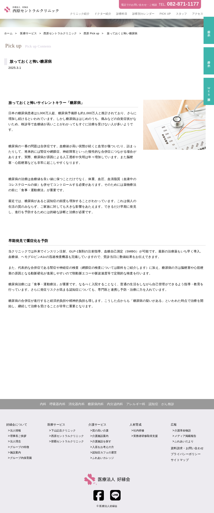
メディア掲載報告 (185, 436)
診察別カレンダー (143, 13)
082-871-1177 (183, 4)
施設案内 (15, 452)
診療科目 (121, 13)
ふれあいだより (184, 441)
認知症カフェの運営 (104, 452)
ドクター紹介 (102, 13)
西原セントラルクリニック (67, 436)
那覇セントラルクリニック (67, 441)
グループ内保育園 (21, 457)
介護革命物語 (183, 430)
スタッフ (181, 13)
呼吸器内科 (58, 404)
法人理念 (15, 441)
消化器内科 (77, 404)
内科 (43, 404)
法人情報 (15, 430)
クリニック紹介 (79, 13)
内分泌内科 (115, 404)
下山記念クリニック (63, 430)
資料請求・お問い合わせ (187, 448)
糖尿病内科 (96, 404)
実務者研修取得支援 (145, 436)
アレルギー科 (135, 404)
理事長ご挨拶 (18, 436)
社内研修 (138, 430)
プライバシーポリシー (186, 454)
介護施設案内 (100, 436)
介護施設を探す (101, 441)
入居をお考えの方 (103, 447)
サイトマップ (180, 460)
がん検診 (167, 404)
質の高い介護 (100, 430)
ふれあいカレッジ (103, 457)
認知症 (153, 404)
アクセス (197, 13)
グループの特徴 (19, 447)
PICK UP (165, 13)
